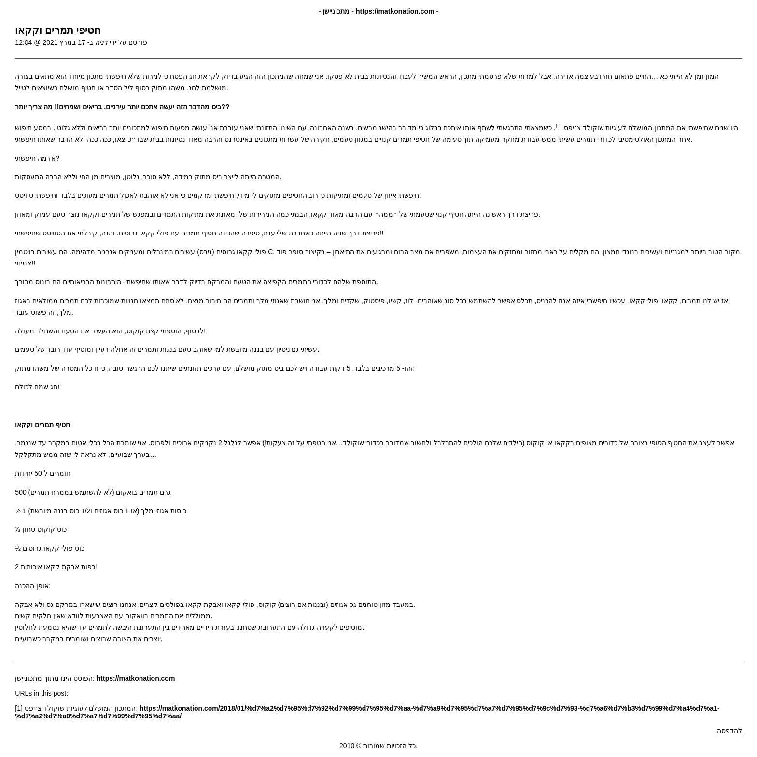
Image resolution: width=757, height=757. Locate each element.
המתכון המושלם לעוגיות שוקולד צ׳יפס (619, 128)
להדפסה (729, 731)
